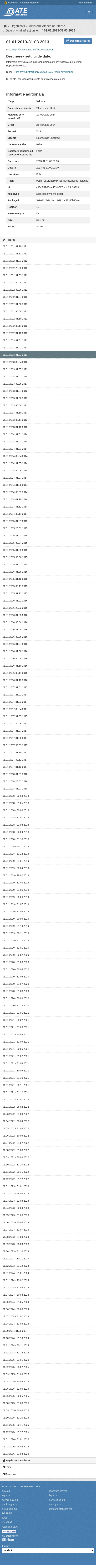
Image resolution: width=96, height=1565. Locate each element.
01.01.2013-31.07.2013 (15, 391)
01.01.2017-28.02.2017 (15, 694)
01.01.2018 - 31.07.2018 (16, 817)
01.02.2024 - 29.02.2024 (16, 1280)
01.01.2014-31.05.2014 (15, 463)
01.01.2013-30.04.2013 (15, 362)
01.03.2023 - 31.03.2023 (16, 1200)
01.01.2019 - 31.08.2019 (16, 911)
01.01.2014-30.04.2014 (15, 456)
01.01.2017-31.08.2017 (15, 738)
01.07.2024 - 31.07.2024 (16, 1316)
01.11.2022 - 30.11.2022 (16, 1171)
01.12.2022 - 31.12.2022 (16, 1179)
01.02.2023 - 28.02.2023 (16, 1193)
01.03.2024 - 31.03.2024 (16, 1287)
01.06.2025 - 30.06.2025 (16, 1396)
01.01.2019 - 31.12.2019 (16, 940)
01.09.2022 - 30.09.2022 (16, 1157)
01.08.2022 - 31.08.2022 (16, 1150)
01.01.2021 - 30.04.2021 (16, 1034)
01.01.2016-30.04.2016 (15, 622)
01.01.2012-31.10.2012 (15, 318)
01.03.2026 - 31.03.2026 (16, 1453)
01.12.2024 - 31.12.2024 (16, 1352)
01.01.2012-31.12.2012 (15, 333)
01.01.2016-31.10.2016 (15, 665)
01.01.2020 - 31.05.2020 (16, 976)
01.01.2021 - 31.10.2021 (16, 1077)
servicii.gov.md (10, 1500)
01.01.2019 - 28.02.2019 (16, 875)
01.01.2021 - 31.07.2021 (16, 1056)
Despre (7, 1513)
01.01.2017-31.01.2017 (15, 687)
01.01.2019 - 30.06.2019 (16, 897)
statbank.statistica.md (61, 1509)
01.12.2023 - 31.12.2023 (16, 1265)
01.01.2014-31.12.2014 (15, 506)
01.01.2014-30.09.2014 (15, 492)
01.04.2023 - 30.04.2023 (16, 1208)
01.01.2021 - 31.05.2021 (16, 1041)
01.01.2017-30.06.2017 (15, 723)
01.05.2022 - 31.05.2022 (16, 1128)
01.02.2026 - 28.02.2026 (16, 1446)
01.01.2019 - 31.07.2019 (16, 904)
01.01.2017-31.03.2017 (15, 701)
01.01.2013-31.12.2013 (15, 427)
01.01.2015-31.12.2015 (15, 593)
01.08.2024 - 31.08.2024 (16, 1323)
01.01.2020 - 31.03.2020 (16, 962)
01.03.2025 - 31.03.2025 (16, 1374)
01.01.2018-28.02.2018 (15, 781)
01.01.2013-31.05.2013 (15, 369)
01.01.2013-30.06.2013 (15, 383)
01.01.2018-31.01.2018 (15, 774)
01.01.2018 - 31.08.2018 (16, 824)
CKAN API (7, 1522)
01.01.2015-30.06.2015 (15, 557)
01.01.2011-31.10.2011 (15, 246)
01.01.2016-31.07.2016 (15, 644)
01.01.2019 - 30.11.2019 (16, 933)
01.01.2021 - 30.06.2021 (16, 1049)
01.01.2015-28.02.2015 (15, 528)
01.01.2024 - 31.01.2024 (16, 1273)
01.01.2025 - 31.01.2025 (16, 1359)
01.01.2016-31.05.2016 (15, 629)
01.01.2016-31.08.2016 (15, 651)
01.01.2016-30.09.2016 (15, 658)
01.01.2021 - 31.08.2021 (16, 1063)
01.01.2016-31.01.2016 (15, 600)
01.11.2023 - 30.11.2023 (16, 1258)
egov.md (6, 1495)
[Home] (5, 26)
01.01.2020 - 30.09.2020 (16, 998)
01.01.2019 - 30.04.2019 (16, 868)
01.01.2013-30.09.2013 (15, 405)
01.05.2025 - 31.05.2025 (16, 1388)
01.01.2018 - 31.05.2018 (16, 803)
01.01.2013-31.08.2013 (15, 398)
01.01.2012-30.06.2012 (15, 289)
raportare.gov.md (58, 1491)
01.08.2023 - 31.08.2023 (16, 1237)
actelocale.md (9, 1509)
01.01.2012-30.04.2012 (15, 282)
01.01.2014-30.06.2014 (15, 470)
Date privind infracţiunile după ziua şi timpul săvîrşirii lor (43, 72)
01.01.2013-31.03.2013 (59, 30)
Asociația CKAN (10, 1526)
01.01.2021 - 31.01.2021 (16, 1012)
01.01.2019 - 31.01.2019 (16, 861)
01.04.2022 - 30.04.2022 (16, 1121)
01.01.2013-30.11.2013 (15, 419)
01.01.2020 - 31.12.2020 (16, 1005)
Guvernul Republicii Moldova (21, 2)
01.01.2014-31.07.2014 (15, 477)
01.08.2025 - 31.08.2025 (16, 1403)
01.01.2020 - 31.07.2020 (16, 983)
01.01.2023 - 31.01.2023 (16, 1186)
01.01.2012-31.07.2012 (15, 297)
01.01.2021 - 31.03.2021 (16, 1027)
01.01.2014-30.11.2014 (15, 513)
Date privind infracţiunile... (23, 30)
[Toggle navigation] (89, 12)
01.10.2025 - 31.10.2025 (16, 1417)
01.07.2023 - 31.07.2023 (16, 1229)
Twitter (7, 1467)
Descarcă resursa (78, 40)
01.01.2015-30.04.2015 (15, 542)
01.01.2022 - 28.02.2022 (16, 1106)
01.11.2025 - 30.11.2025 (16, 1424)
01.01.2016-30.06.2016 (15, 636)
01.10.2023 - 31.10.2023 (16, 1251)
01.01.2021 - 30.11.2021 (16, 1085)
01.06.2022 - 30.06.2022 (16, 1135)
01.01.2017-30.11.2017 (15, 759)
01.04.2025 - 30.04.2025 (16, 1381)
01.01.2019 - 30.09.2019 (16, 918)
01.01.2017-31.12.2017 (15, 767)
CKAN (8, 1540)
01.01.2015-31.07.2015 (15, 564)
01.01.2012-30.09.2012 (15, 311)
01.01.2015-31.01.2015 (15, 521)
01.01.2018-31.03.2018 (15, 788)
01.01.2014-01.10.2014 (15, 499)
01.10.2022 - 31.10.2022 (16, 1164)
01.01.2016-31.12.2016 (15, 680)
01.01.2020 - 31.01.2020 (16, 947)
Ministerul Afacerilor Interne (46, 26)
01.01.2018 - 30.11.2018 (16, 846)
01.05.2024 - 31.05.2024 (16, 1302)
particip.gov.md (10, 1504)
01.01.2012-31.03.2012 (15, 275)
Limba (5, 1546)
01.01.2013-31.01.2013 (15, 340)
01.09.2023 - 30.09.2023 (16, 1244)
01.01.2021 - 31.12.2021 (16, 1092)
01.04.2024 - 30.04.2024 (16, 1294)
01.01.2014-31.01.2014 (15, 376)
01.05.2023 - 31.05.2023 (16, 1215)
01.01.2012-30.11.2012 (15, 325)
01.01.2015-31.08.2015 (15, 571)
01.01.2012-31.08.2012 (15, 304)
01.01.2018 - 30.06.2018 (16, 810)
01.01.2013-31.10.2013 (15, 412)
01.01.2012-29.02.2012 (15, 268)
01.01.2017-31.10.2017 (15, 752)
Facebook (9, 1474)
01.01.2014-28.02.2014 (15, 441)
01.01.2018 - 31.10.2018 (16, 839)
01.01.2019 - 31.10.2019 (16, 926)
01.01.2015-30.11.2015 (15, 586)
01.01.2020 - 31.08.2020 (16, 991)
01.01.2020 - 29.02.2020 (16, 955)
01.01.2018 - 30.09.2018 (16, 832)
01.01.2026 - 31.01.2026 (16, 1439)
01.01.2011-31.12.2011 (15, 253)
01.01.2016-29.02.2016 (15, 607)
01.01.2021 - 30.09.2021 (16, 1070)
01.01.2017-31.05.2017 (15, 716)
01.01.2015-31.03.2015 (15, 535)
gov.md (6, 1491)
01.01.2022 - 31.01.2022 (16, 1099)
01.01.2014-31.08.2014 (15, 485)
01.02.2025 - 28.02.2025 (16, 1367)
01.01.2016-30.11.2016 (15, 673)
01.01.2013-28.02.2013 (15, 347)
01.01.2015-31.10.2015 (15, 579)
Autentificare (85, 2)
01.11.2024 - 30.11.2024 (16, 1345)
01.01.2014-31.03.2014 (15, 448)
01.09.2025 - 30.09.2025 (16, 1410)
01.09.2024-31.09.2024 (15, 1331)
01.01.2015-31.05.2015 (15, 550)
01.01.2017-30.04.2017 (15, 709)
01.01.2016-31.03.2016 (15, 615)
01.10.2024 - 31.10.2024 (16, 1338)
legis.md (53, 1495)
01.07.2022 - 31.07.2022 (16, 1143)
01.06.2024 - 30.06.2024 (16, 1309)
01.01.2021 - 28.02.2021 (16, 1020)
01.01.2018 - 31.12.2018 (16, 853)
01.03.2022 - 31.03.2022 (16, 1114)
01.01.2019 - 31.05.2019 (16, 889)
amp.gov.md (55, 1504)
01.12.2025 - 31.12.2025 (16, 1432)
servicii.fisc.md (57, 1500)
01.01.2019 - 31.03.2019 (16, 882)
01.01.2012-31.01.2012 (15, 260)
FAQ (4, 1517)
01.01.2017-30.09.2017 (15, 745)
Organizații (18, 26)
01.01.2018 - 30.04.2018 (16, 795)
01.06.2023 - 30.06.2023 (16, 1222)
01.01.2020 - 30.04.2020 (16, 969)
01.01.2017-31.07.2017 (15, 730)
